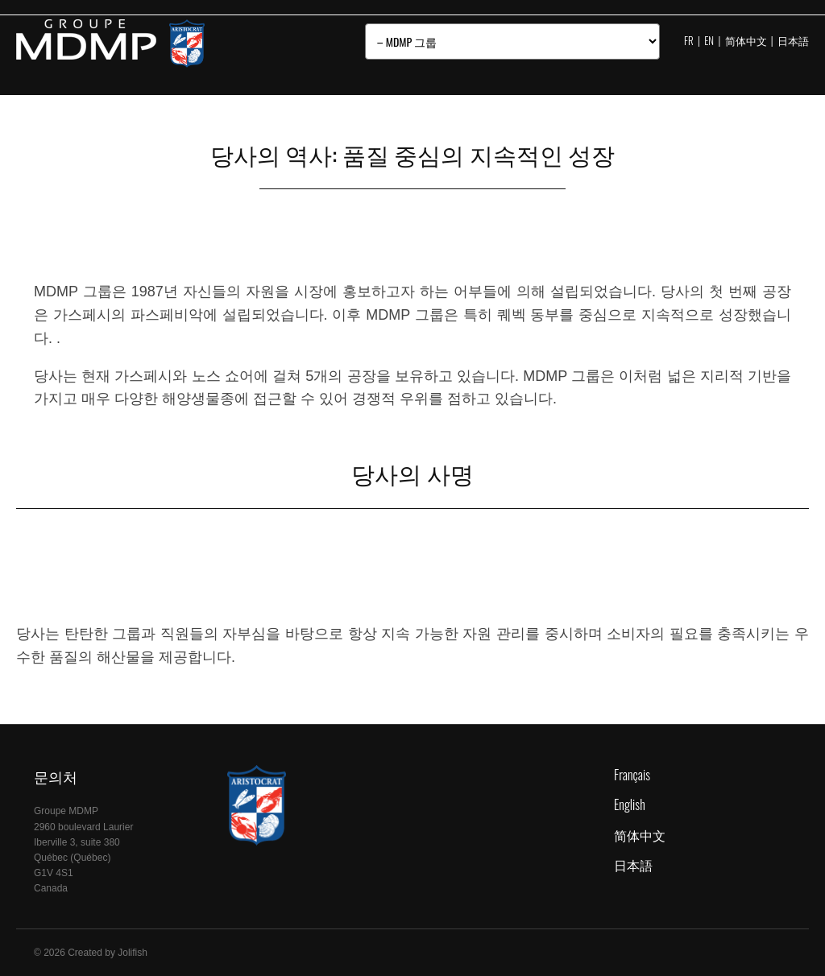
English (629, 804)
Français (632, 774)
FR (689, 40)
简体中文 (746, 40)
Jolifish (132, 952)
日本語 (793, 40)
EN (709, 40)
